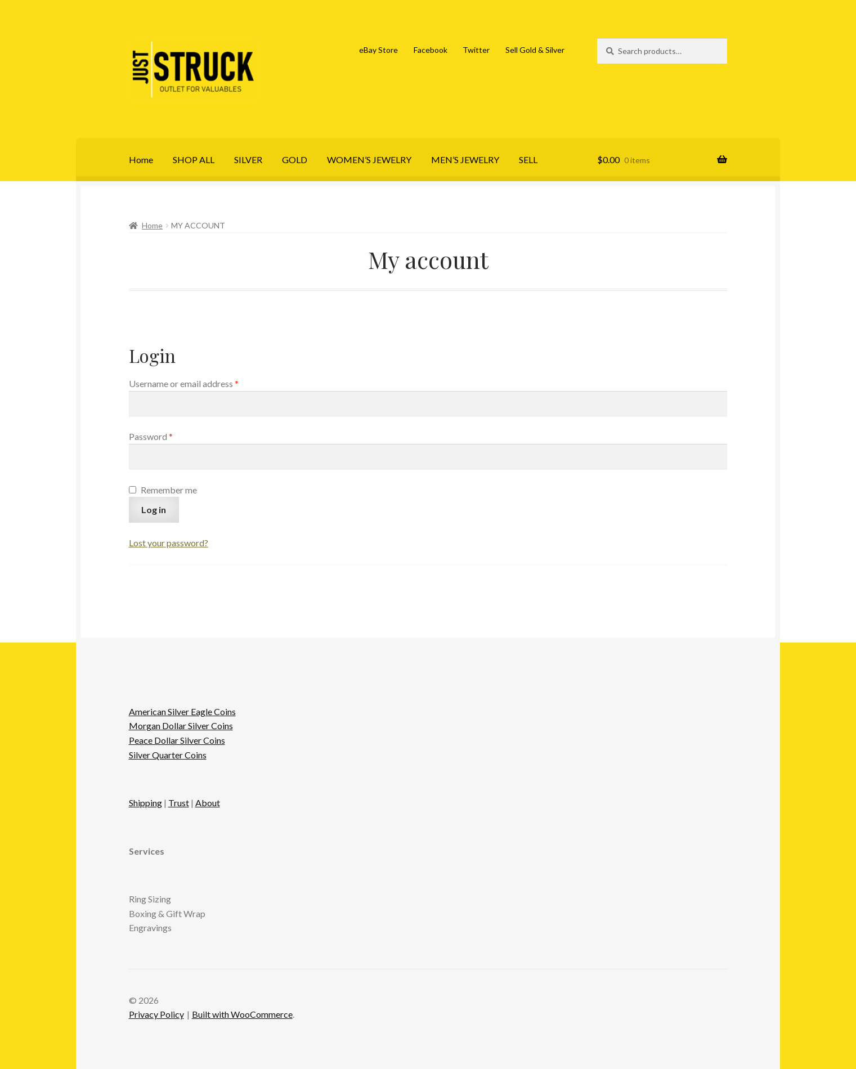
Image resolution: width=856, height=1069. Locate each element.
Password (168, 435)
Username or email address (201, 382)
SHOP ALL (193, 159)
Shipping (145, 802)
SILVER (248, 159)
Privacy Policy (156, 1014)
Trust (178, 802)
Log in (153, 509)
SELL (528, 159)
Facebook (430, 50)
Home (141, 159)
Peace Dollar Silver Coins (177, 740)
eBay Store (378, 50)
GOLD (294, 159)
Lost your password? (168, 542)
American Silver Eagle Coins (182, 711)
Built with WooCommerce (242, 1014)
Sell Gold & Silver (534, 50)
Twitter (476, 50)
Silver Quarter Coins (168, 754)
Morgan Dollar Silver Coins (181, 725)
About (207, 802)
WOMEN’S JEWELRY (369, 159)
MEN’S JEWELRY (465, 159)
